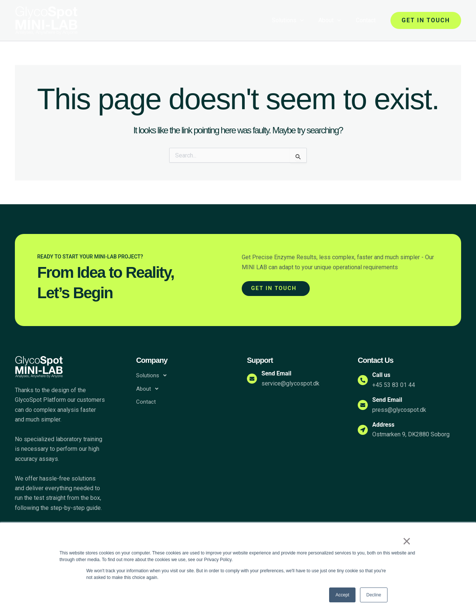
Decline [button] (373, 595)
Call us (386, 374)
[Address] (365, 429)
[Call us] (365, 380)
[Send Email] (254, 378)
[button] (307, 20)
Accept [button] (342, 595)
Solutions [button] (295, 20)
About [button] (334, 20)
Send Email (281, 373)
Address (388, 424)
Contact (367, 20)
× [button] (409, 542)
